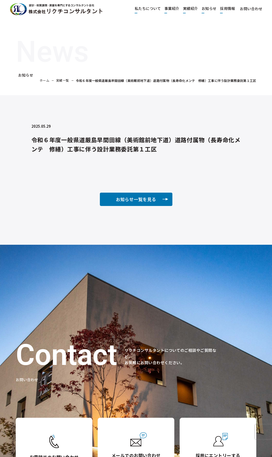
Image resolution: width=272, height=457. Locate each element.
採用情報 (222, 8)
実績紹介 (185, 8)
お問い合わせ (248, 8)
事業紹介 (167, 8)
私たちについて (143, 8)
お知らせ (204, 8)
